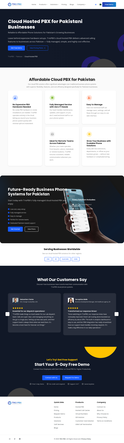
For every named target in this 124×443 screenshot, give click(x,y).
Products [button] (42, 4)
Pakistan (19, 56)
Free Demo (109, 4)
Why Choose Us (103, 414)
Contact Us (101, 407)
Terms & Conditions (104, 421)
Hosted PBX (79, 407)
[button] (116, 322)
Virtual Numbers (81, 414)
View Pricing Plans (37, 48)
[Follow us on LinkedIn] (20, 439)
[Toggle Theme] (95, 4)
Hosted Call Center (82, 410)
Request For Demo (72, 386)
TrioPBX (11, 56)
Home (34, 4)
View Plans (32, 229)
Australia (65, 259)
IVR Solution (79, 417)
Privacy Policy (102, 417)
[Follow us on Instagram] (9, 439)
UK (56, 259)
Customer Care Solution (84, 421)
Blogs (72, 4)
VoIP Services (59, 424)
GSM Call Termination (83, 424)
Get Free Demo (16, 48)
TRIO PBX (62, 439)
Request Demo (59, 414)
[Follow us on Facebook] (14, 439)
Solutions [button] (53, 4)
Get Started (15, 229)
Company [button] (81, 4)
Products (57, 417)
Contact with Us (51, 386)
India (75, 259)
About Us (100, 410)
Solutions (57, 421)
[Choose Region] (100, 4)
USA (48, 259)
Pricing (64, 4)
